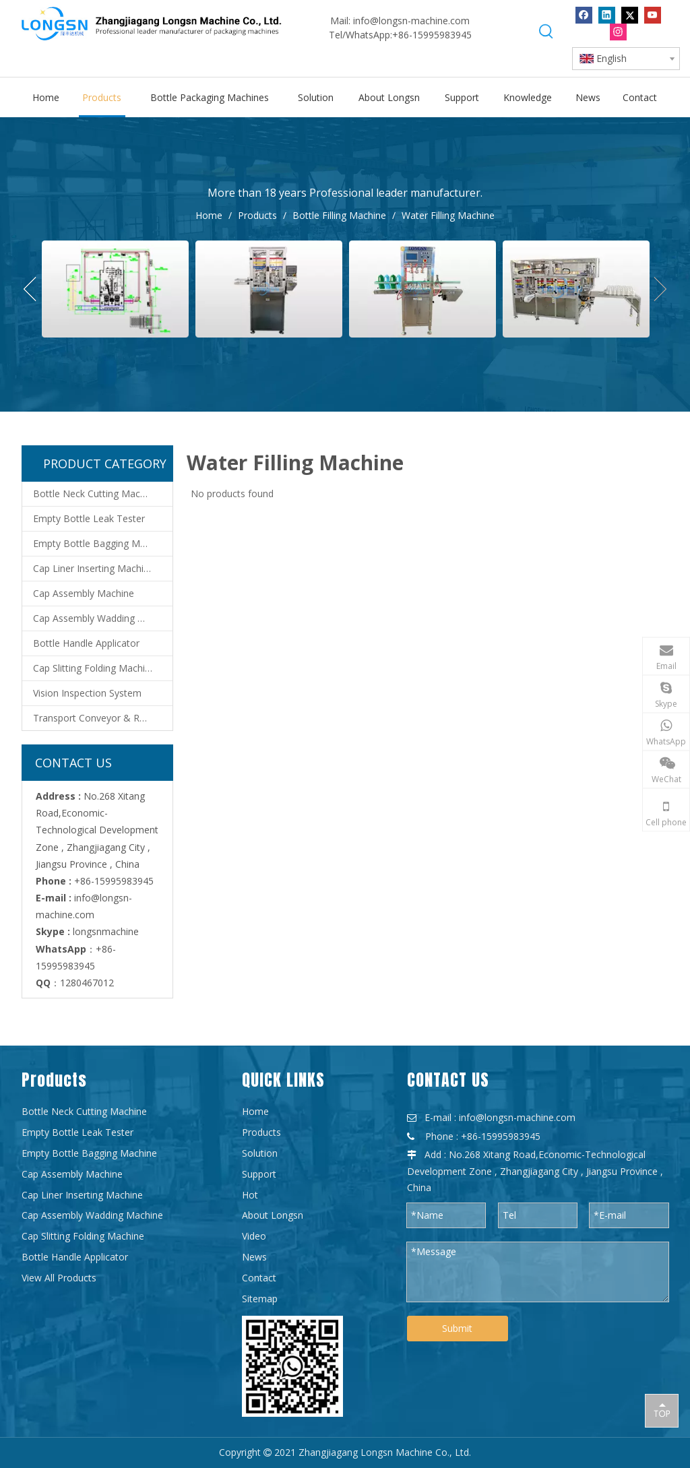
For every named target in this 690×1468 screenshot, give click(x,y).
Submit (457, 1328)
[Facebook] (583, 15)
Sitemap (260, 1298)
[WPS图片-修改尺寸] (292, 1366)
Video (254, 1236)
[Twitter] (629, 15)
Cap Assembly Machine (83, 593)
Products (261, 1132)
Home (255, 1111)
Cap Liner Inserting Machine (93, 568)
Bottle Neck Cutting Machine (95, 493)
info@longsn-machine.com (411, 20)
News (254, 1256)
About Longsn (272, 1215)
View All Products (59, 1277)
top (661, 1410)
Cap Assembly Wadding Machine (102, 618)
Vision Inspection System (87, 693)
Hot (250, 1194)
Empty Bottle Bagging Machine (100, 543)
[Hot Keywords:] (546, 32)
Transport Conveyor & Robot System (102, 717)
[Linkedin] (606, 15)
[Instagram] (618, 32)
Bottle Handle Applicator (86, 643)
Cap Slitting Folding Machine (94, 668)
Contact (259, 1277)
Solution (260, 1153)
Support (259, 1174)
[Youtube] (652, 15)
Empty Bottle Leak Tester (89, 518)
